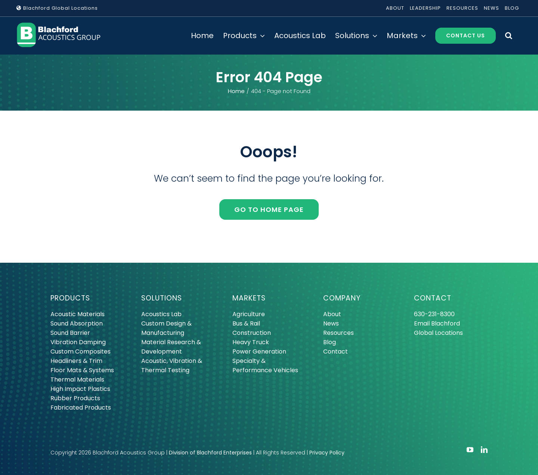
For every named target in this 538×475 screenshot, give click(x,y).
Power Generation (259, 351)
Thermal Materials (77, 379)
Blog (329, 342)
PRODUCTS (70, 298)
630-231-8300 (434, 314)
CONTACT (432, 298)
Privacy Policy (326, 452)
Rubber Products (75, 398)
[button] (508, 35)
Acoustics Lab (161, 314)
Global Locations (438, 333)
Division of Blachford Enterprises (210, 452)
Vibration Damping (78, 342)
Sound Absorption (76, 323)
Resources (338, 333)
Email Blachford (437, 323)
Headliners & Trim (76, 361)
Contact (335, 351)
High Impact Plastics (80, 389)
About (332, 314)
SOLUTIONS (161, 298)
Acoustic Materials (77, 314)
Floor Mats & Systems (82, 370)
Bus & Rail (246, 323)
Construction (251, 333)
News (331, 323)
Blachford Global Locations (57, 8)
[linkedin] (484, 449)
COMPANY (342, 298)
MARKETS (249, 298)
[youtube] (470, 449)
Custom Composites (80, 351)
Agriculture (248, 314)
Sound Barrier (70, 333)
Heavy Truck (250, 342)
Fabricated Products (80, 407)
